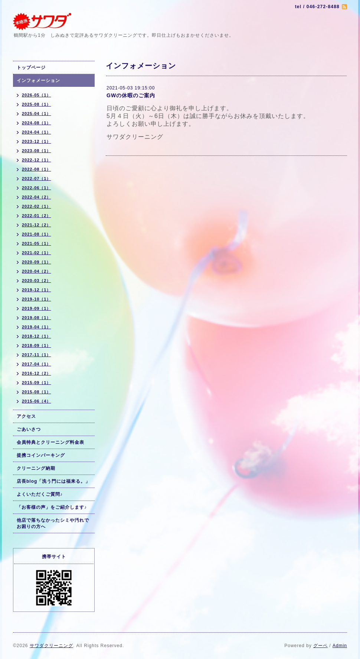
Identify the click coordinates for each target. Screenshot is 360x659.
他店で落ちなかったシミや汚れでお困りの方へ (53, 523)
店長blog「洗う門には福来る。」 (53, 481)
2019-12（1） (36, 290)
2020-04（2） (36, 271)
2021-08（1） (36, 234)
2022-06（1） (36, 188)
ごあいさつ (29, 429)
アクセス (26, 416)
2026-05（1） (36, 95)
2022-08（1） (36, 169)
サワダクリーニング (51, 645)
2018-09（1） (36, 345)
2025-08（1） (36, 104)
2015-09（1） (36, 382)
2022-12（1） (36, 160)
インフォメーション (38, 80)
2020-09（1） (36, 262)
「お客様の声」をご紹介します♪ (52, 507)
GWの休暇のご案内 (131, 95)
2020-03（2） (36, 280)
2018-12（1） (36, 336)
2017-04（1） (36, 364)
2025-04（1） (36, 113)
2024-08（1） (36, 123)
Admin (340, 645)
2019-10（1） (36, 299)
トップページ (31, 67)
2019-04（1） (36, 327)
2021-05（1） (36, 243)
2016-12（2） (36, 373)
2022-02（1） (36, 206)
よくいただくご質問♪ (40, 494)
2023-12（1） (36, 141)
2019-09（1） (36, 308)
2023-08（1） (36, 150)
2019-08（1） (36, 317)
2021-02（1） (36, 252)
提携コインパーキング (41, 455)
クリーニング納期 (36, 468)
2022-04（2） (36, 197)
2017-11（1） (36, 355)
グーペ (320, 645)
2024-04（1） (36, 132)
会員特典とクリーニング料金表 (50, 442)
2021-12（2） (36, 225)
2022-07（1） (36, 178)
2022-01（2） (36, 215)
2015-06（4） (36, 401)
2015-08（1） (36, 392)
